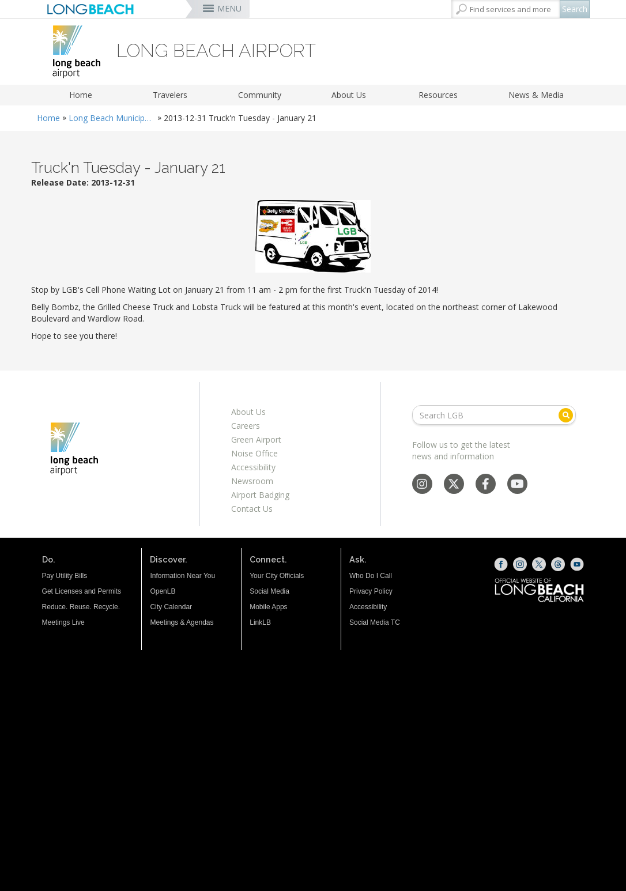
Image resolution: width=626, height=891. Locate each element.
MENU (229, 8)
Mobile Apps (268, 607)
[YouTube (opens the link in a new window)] (577, 564)
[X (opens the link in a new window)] (539, 564)
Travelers (170, 94)
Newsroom (252, 480)
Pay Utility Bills (65, 576)
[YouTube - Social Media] (517, 485)
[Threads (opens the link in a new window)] (558, 564)
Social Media (269, 591)
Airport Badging (260, 494)
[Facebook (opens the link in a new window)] (501, 564)
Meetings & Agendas (181, 622)
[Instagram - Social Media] (422, 485)
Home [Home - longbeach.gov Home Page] (48, 117)
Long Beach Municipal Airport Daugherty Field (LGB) (112, 117)
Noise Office (254, 453)
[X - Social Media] (453, 485)
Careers (245, 425)
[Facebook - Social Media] (485, 485)
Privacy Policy (371, 591)
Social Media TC (374, 622)
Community (259, 94)
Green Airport (256, 439)
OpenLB (162, 591)
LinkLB (260, 622)
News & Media (536, 94)
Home (80, 94)
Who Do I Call (370, 576)
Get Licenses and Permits (81, 591)
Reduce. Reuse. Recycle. (81, 607)
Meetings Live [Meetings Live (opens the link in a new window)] (63, 622)
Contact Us (252, 508)
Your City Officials (277, 576)
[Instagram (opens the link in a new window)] (520, 564)
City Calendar (171, 607)
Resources (438, 94)
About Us (348, 94)
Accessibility (253, 467)
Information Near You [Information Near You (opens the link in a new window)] (182, 576)
